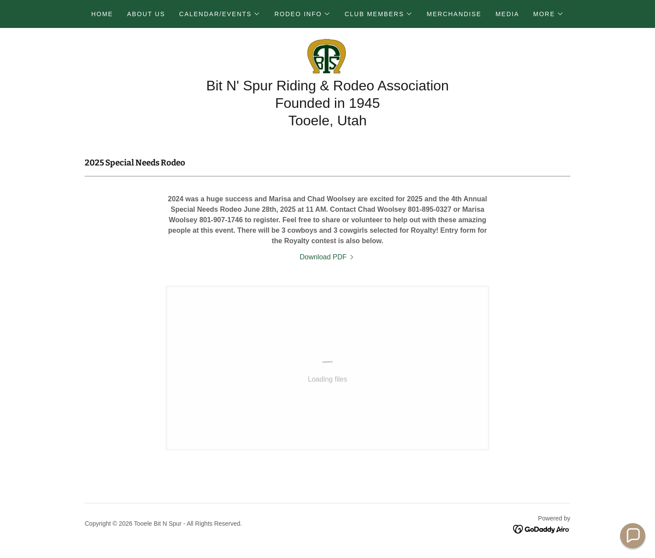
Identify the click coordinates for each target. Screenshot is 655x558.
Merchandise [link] (454, 13)
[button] (219, 14)
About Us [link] (146, 13)
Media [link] (507, 13)
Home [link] (102, 13)
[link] (327, 55)
